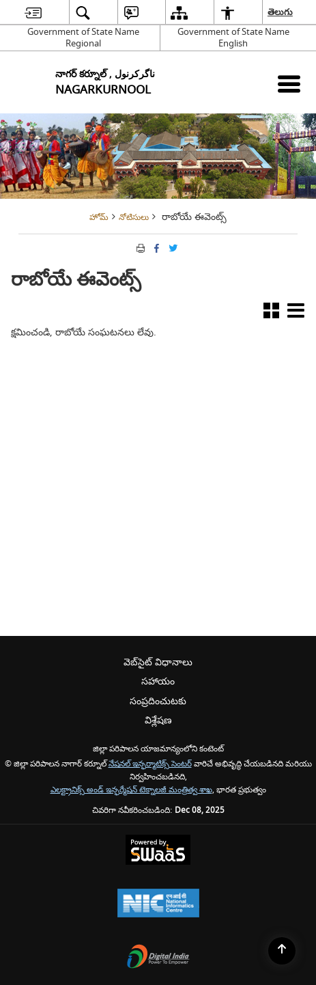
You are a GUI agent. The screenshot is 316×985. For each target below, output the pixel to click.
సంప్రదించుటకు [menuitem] (158, 701)
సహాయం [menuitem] (158, 681)
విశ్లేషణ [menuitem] (158, 720)
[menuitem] (33, 12)
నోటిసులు (134, 217)
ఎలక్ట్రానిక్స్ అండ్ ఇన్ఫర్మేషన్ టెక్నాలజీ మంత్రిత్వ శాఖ (131, 790)
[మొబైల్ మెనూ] (289, 84)
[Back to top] (282, 951)
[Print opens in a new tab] (139, 247)
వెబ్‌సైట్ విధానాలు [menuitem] (158, 662)
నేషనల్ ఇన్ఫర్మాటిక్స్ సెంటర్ (150, 764)
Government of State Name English (233, 37)
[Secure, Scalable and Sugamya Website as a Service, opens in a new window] (158, 851)
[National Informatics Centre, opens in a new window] (158, 904)
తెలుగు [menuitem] (281, 11)
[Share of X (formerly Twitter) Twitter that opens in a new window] (172, 247)
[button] (271, 313)
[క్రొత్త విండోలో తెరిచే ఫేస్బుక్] (155, 247)
